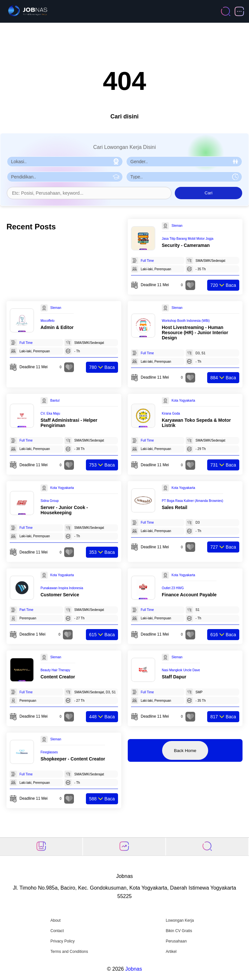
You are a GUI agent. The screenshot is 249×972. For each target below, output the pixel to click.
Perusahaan (176, 941)
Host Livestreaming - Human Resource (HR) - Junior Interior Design (195, 332)
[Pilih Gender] (184, 161)
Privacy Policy (62, 941)
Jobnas (133, 969)
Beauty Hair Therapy (55, 670)
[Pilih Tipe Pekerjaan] (184, 177)
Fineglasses (49, 752)
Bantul (54, 400)
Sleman (177, 225)
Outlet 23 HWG (173, 588)
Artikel (171, 951)
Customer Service (60, 594)
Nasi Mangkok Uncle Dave (181, 670)
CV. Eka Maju (50, 413)
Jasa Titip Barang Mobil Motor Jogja (187, 238)
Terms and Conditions (69, 951)
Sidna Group (50, 501)
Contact (57, 931)
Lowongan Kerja (180, 920)
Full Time (147, 260)
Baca (223, 285)
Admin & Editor (57, 327)
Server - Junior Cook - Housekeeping (64, 510)
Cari (208, 192)
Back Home (185, 750)
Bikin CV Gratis (179, 931)
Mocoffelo (47, 320)
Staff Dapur (174, 676)
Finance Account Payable (189, 594)
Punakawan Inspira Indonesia (62, 588)
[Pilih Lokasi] (65, 161)
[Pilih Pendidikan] (65, 177)
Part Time (26, 610)
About (55, 920)
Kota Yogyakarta (183, 400)
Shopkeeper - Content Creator (73, 758)
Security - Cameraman (186, 245)
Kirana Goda (171, 413)
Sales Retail (174, 507)
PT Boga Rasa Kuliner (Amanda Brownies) (192, 501)
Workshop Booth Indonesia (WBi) (186, 320)
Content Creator (58, 676)
